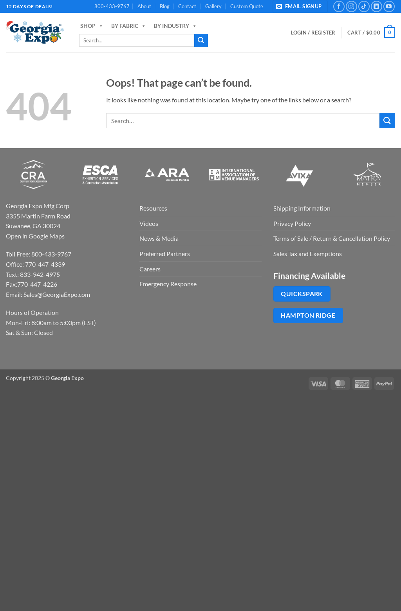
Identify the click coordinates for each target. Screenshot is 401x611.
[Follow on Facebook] (339, 6)
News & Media (159, 238)
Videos (148, 223)
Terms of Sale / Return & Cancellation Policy (331, 238)
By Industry (175, 25)
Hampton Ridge (308, 315)
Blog (165, 6)
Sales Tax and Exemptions (307, 253)
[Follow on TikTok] (364, 6)
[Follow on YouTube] (389, 6)
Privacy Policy (292, 223)
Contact (187, 6)
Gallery (213, 6)
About (144, 6)
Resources (153, 208)
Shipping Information (302, 208)
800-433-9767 (112, 6)
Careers (150, 269)
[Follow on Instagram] (351, 6)
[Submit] (201, 40)
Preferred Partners (164, 253)
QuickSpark (302, 293)
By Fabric (128, 25)
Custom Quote (246, 6)
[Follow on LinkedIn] (376, 6)
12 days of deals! (29, 6)
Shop (91, 25)
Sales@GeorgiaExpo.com (56, 294)
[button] (300, 6)
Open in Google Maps (35, 236)
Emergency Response (168, 283)
